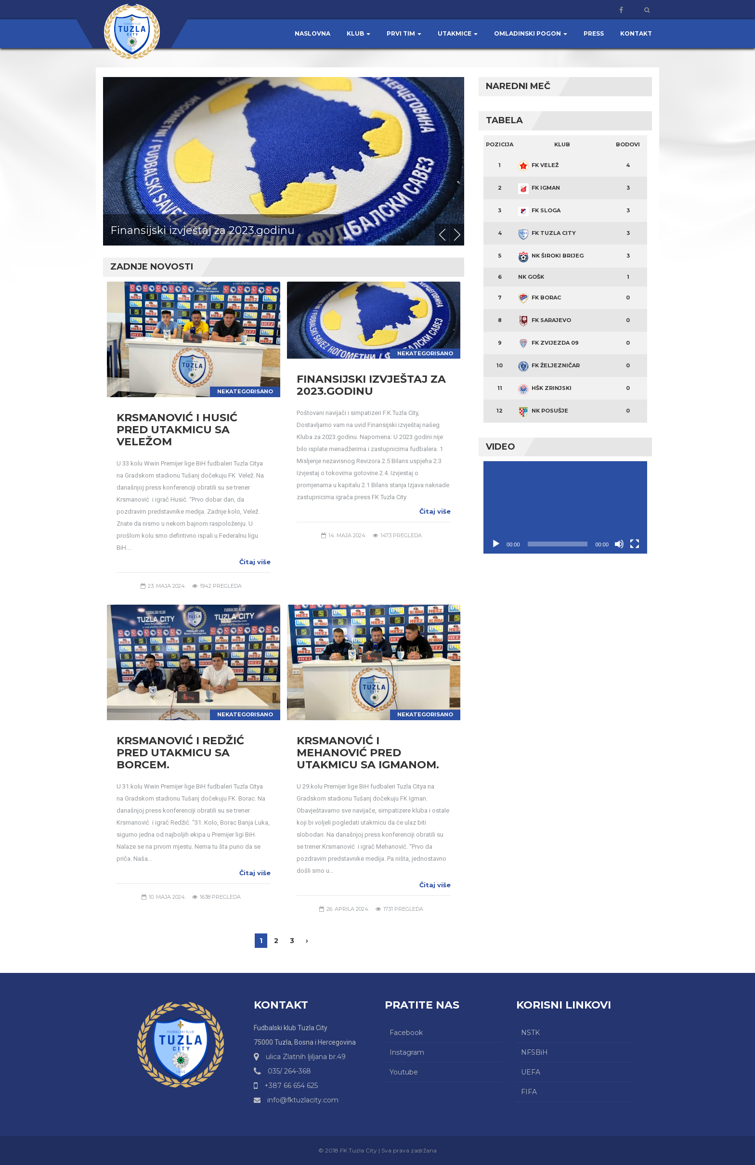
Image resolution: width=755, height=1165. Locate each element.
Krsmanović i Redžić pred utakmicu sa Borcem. (180, 752)
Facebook (406, 1032)
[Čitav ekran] (634, 544)
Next (457, 235)
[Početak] (496, 544)
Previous (442, 235)
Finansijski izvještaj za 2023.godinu (202, 230)
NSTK (530, 1032)
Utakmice (458, 33)
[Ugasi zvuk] (619, 544)
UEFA (530, 1072)
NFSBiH (534, 1052)
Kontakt (636, 33)
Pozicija (499, 144)
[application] (565, 507)
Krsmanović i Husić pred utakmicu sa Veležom (177, 429)
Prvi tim (404, 33)
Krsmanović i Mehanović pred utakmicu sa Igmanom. (368, 752)
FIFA (529, 1091)
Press (594, 33)
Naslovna (312, 33)
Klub (358, 33)
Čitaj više (255, 561)
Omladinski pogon (530, 33)
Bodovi (628, 144)
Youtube (404, 1072)
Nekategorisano (245, 391)
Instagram (407, 1052)
